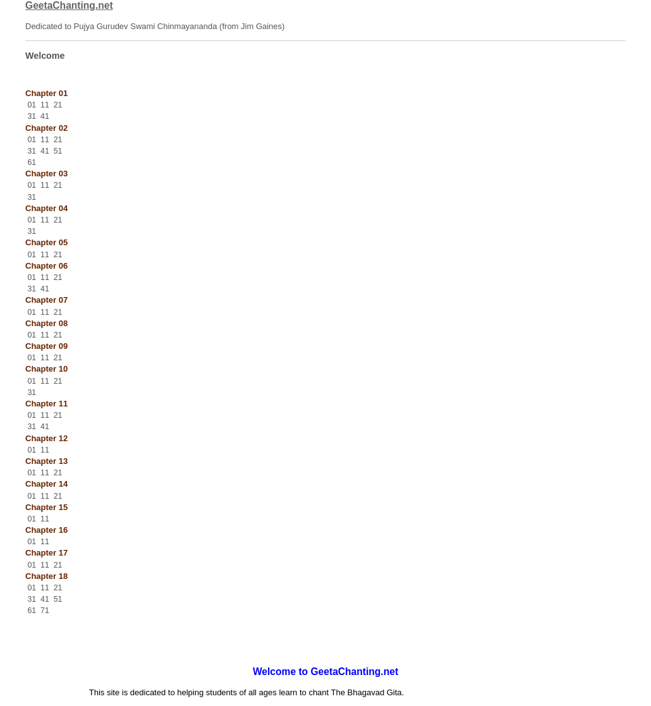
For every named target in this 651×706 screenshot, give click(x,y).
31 (31, 116)
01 (31, 104)
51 (58, 151)
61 (31, 162)
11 (44, 104)
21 (58, 104)
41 (44, 116)
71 (44, 610)
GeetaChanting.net (69, 5)
